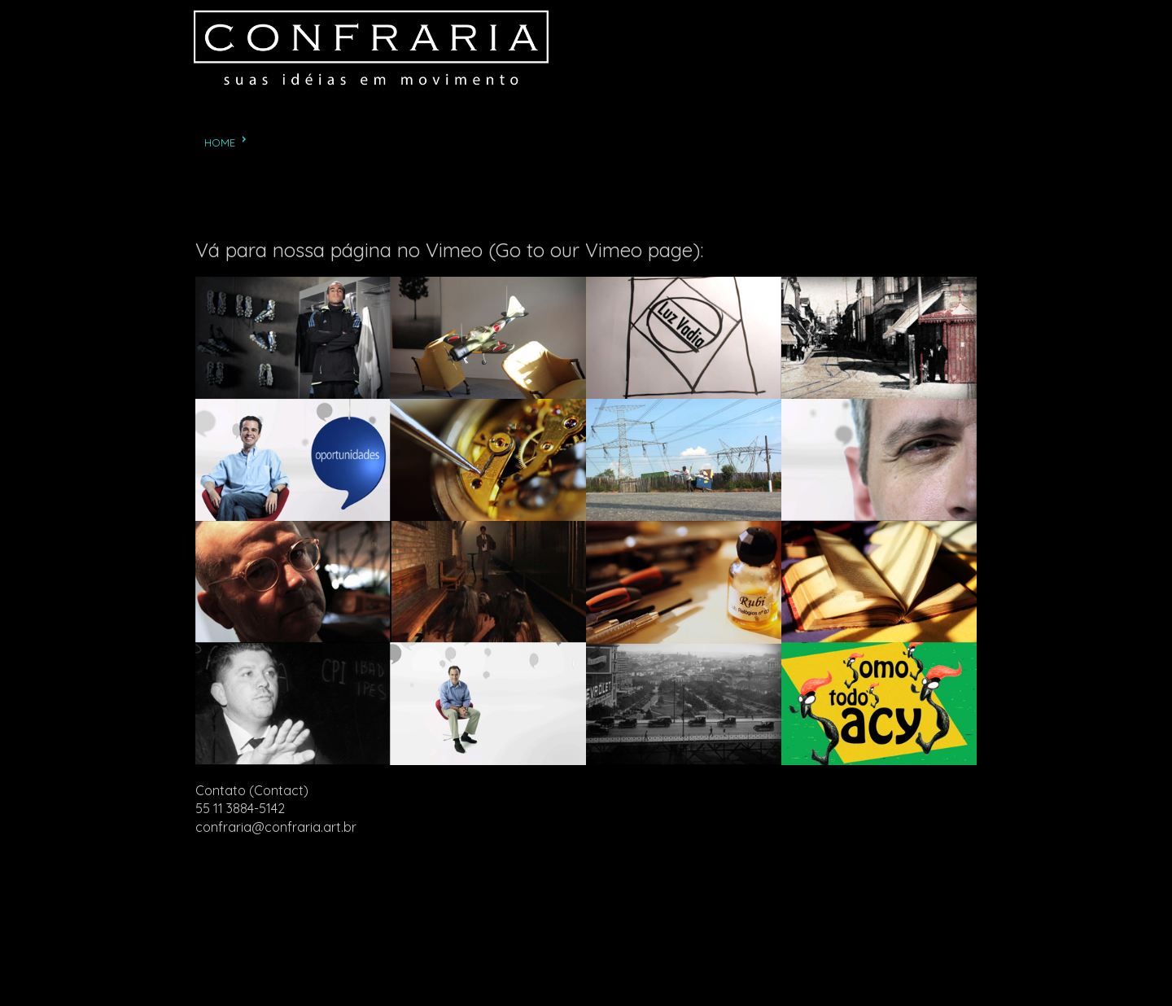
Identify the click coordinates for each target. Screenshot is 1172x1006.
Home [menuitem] (219, 142)
